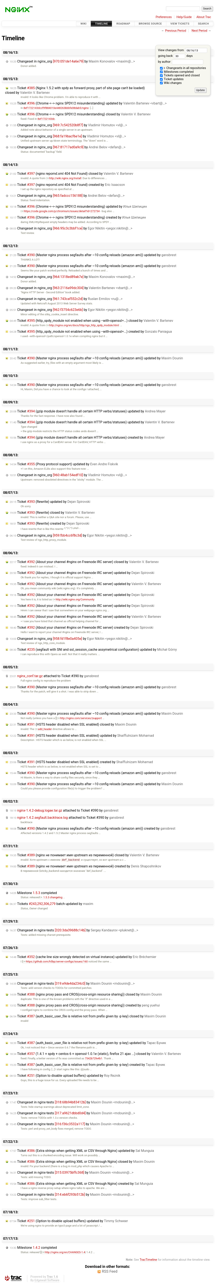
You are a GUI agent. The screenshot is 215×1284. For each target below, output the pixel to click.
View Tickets (179, 23)
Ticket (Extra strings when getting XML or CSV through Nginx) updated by (82, 1151)
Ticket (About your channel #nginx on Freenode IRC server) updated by (82, 573)
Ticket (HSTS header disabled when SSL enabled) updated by (82, 736)
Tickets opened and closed (180, 75)
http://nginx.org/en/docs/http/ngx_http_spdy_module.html (82, 325)
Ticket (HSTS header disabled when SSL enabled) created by (81, 762)
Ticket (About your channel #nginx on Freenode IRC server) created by (81, 628)
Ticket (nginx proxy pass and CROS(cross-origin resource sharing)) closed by (86, 994)
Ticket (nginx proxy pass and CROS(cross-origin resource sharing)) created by (85, 1005)
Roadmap (123, 23)
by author (180, 62)
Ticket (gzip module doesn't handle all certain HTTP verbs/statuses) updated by (88, 411)
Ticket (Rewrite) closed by (52, 513)
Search (203, 23)
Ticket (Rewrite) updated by (50, 502)
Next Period (199, 31)
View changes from (182, 50)
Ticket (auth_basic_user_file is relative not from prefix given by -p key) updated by (88, 1043)
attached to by (54, 676)
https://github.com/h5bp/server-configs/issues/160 (55, 961)
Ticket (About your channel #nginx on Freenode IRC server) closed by (84, 562)
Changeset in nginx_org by (72, 61)
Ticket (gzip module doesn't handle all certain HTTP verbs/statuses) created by (87, 437)
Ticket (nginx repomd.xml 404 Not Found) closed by (71, 174)
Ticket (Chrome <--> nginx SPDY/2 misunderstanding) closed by (80, 114)
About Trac (204, 17)
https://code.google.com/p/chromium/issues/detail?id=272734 (60, 211)
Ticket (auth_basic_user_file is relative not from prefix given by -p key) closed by (88, 1016)
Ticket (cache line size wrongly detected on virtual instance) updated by (83, 957)
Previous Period (175, 31)
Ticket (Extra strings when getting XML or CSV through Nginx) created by (81, 1184)
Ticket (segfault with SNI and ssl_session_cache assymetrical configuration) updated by (93, 650)
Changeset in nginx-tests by (74, 930)
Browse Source (150, 23)
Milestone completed (33, 893)
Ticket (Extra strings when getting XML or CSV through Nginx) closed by (82, 1162)
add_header (43, 729)
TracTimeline (148, 1260)
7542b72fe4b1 (93, 1058)
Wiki (83, 23)
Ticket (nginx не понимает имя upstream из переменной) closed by (84, 855)
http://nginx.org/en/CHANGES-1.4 (63, 1252)
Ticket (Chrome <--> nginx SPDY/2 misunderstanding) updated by (88, 103)
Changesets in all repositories (183, 68)
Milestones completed (177, 72)
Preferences (164, 17)
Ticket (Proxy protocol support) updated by (64, 464)
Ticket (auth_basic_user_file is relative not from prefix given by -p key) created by (87, 1065)
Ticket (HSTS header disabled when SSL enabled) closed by (73, 724)
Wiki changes (171, 83)
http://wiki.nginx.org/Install (63, 178)
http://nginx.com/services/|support (79, 718)
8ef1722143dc (46, 118)
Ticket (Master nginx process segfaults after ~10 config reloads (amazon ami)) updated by (93, 255)
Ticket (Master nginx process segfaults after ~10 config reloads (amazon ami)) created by (92, 828)
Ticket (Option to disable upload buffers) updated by (65, 1076)
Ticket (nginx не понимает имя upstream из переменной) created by (85, 866)
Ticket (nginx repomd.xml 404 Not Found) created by (67, 185)
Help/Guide (184, 17)
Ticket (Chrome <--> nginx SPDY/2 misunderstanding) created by (78, 217)
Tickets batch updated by (51, 904)
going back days (175, 56)
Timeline (101, 23)
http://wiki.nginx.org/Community (73, 599)
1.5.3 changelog (50, 897)
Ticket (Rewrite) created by (49, 523)
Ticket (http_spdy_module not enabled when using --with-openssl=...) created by (91, 332)
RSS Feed (109, 1271)
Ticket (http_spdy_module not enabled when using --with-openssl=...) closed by (91, 321)
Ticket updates (172, 79)
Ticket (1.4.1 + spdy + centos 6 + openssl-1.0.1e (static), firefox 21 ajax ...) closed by (95, 1054)
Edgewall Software (46, 1280)
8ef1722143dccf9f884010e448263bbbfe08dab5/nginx (56, 107)
